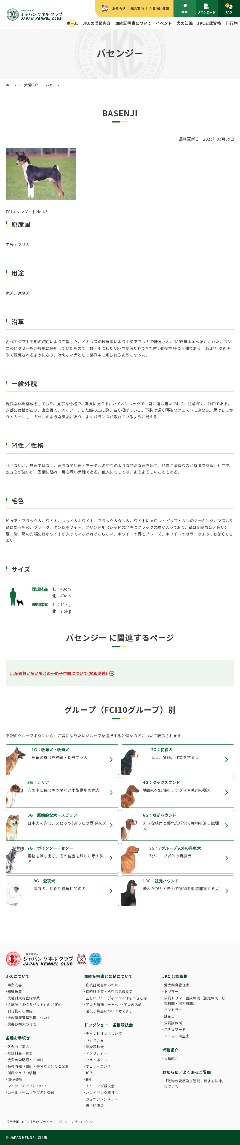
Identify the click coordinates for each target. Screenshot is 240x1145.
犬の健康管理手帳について (29, 1017)
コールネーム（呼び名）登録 (31, 1092)
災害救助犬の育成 (22, 1023)
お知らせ (119, 8)
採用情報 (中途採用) (21, 1122)
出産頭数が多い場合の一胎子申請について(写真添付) (58, 673)
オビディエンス (98, 1066)
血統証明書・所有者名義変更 (109, 991)
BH (88, 1079)
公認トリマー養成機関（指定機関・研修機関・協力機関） (195, 1000)
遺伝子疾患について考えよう (109, 1010)
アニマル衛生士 (176, 1035)
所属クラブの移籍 (22, 1072)
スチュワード (175, 1029)
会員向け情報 (159, 8)
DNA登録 (15, 1079)
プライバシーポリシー (55, 1122)
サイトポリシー (85, 1122)
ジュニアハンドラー (102, 1098)
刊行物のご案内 (20, 1010)
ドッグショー (97, 1039)
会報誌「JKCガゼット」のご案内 (35, 1004)
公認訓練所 (173, 1022)
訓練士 (169, 1016)
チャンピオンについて (104, 1033)
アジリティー (96, 1052)
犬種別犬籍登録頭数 (24, 997)
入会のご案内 (18, 1046)
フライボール (97, 1059)
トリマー (171, 991)
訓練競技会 (95, 1046)
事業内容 (15, 984)
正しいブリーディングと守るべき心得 (116, 997)
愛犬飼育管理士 (176, 984)
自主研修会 (95, 1105)
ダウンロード (207, 8)
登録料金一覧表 (20, 1052)
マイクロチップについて (27, 1085)
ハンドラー (173, 1009)
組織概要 (15, 991)
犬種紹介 (171, 1058)
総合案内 (137, 8)
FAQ (229, 8)
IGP (89, 1072)
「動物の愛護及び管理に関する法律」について (195, 1083)
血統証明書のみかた (102, 984)
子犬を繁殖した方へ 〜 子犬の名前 (114, 1004)
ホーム (72, 23)
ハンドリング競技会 (102, 1092)
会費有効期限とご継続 (26, 1059)
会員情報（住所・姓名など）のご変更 (38, 1066)
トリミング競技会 (100, 1085)
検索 (184, 8)
